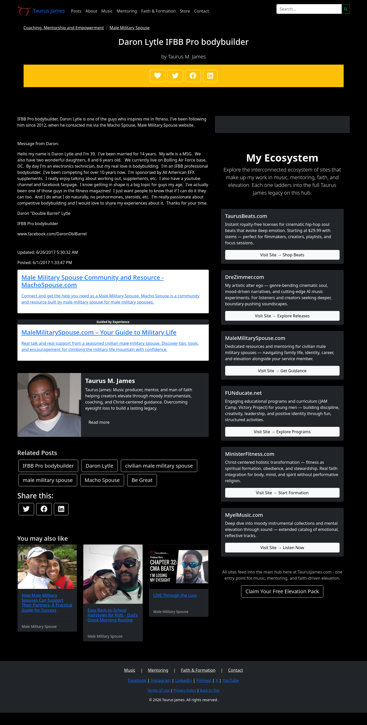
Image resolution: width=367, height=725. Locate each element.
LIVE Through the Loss (175, 595)
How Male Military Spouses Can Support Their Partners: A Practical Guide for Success (47, 602)
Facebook (137, 680)
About (91, 11)
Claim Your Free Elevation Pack (282, 591)
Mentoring (127, 11)
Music (107, 11)
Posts (76, 11)
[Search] (309, 9)
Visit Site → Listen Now (282, 547)
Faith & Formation (158, 11)
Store (185, 11)
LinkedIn (183, 680)
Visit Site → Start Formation (282, 493)
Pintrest (203, 680)
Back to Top (210, 690)
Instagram (161, 680)
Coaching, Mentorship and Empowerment (64, 28)
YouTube (230, 680)
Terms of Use (159, 690)
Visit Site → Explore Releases (282, 316)
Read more (99, 422)
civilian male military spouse (159, 465)
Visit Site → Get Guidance (282, 371)
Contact (201, 11)
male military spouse (48, 480)
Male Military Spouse (130, 28)
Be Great (142, 480)
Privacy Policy (184, 690)
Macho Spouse (102, 480)
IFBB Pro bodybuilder (48, 465)
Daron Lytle (99, 465)
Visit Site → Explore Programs (282, 432)
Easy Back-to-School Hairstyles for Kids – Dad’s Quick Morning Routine (112, 615)
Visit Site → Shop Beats (282, 255)
